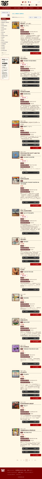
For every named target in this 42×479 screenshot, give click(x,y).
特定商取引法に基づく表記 (20, 470)
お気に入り (31, 5)
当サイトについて (10, 470)
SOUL (3, 24)
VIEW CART (25, 8)
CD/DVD (3, 48)
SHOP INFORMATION (6, 8)
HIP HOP (3, 32)
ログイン (38, 5)
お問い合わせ (20, 472)
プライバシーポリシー (28, 472)
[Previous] (17, 460)
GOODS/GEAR (4, 50)
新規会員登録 (24, 5)
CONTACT (32, 8)
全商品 (13, 13)
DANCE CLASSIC (5, 35)
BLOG (38, 8)
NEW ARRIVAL (4, 20)
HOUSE (3, 37)
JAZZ (3, 27)
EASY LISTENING (5, 42)
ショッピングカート (11, 474)
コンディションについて (5, 55)
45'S (2, 38)
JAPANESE (4, 43)
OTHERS (3, 47)
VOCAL (3, 40)
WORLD (3, 45)
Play (23, 46)
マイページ (18, 474)
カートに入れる (35, 53)
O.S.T (3, 30)
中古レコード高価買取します (5, 69)
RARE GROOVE (4, 25)
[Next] (35, 460)
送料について (4, 52)
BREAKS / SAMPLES (5, 22)
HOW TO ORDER (17, 8)
